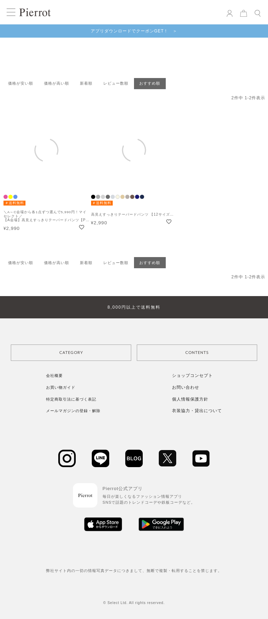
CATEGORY (71, 352)
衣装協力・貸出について (197, 410)
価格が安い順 (20, 83)
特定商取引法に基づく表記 (71, 399)
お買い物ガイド (60, 387)
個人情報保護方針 (190, 399)
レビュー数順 (115, 83)
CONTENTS (197, 352)
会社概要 (54, 375)
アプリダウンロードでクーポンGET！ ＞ (134, 31)
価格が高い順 (56, 83)
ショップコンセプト (192, 375)
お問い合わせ (185, 387)
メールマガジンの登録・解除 (73, 411)
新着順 (86, 83)
